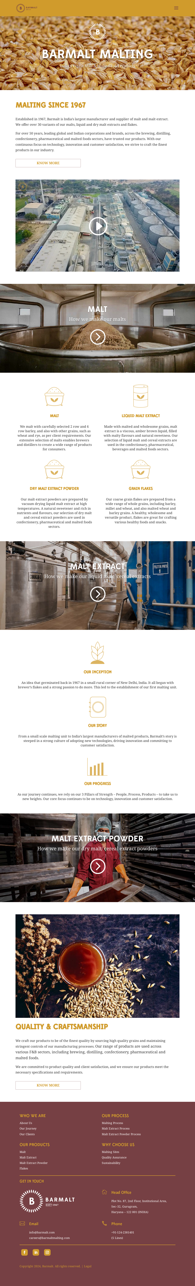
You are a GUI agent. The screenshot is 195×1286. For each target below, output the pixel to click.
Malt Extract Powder (34, 1163)
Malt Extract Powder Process (121, 1134)
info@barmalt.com (42, 1232)
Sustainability (111, 1163)
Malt (23, 1152)
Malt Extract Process (116, 1128)
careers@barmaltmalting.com (49, 1238)
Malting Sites (110, 1152)
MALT (97, 311)
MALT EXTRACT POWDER (97, 841)
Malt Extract (28, 1157)
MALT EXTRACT (97, 568)
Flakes (24, 1168)
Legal (87, 1266)
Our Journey (28, 1128)
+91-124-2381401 (122, 1232)
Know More (48, 163)
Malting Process (112, 1123)
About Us (26, 1123)
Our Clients (27, 1134)
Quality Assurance (114, 1157)
